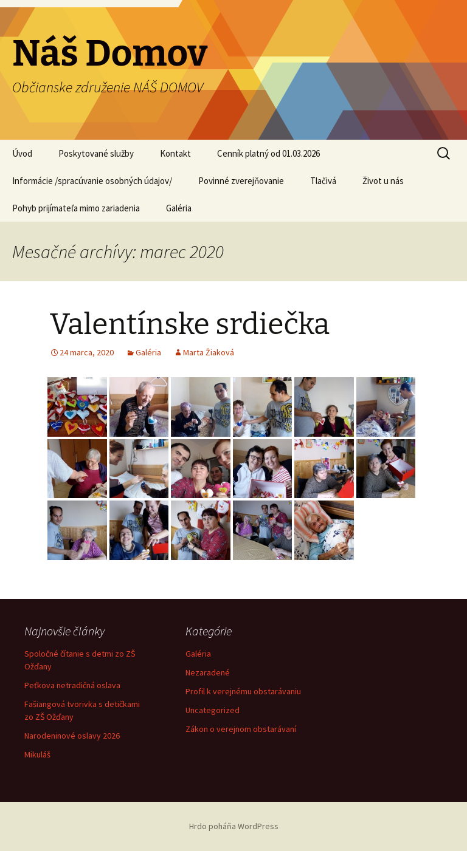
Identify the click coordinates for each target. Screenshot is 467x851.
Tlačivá (323, 180)
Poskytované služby (96, 153)
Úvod (22, 153)
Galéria (179, 208)
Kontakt (175, 153)
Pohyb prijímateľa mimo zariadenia (76, 208)
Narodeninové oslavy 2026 (72, 735)
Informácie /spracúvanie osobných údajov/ (92, 180)
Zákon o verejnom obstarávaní (240, 728)
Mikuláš (37, 754)
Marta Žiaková (208, 352)
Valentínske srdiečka (190, 324)
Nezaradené (207, 672)
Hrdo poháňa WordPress (233, 826)
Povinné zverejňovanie (241, 180)
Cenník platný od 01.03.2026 (268, 153)
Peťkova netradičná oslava (72, 685)
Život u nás (383, 180)
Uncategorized (212, 710)
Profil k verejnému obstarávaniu (243, 691)
